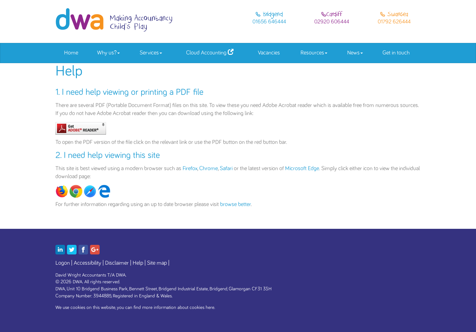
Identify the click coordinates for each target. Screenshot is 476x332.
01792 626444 (394, 22)
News (355, 53)
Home (71, 53)
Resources (313, 53)
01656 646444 (269, 22)
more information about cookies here (178, 307)
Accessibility (87, 263)
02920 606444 (331, 22)
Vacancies (269, 53)
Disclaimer (117, 263)
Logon (62, 263)
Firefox (190, 168)
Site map (157, 263)
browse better (235, 204)
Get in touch (396, 53)
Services (151, 53)
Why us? (108, 53)
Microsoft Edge (302, 168)
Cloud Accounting (210, 52)
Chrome (208, 168)
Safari (226, 168)
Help (138, 263)
